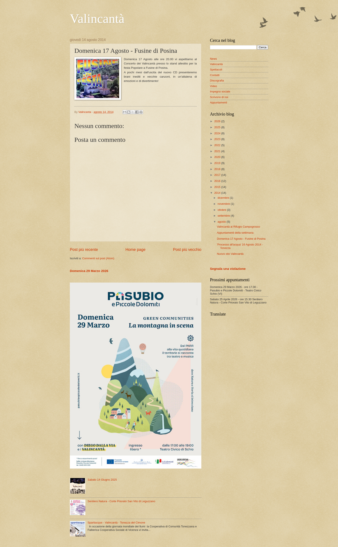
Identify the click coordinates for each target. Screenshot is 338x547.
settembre (224, 215)
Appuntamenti (218, 102)
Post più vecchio (187, 249)
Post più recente (84, 249)
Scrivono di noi (219, 97)
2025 (217, 127)
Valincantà (97, 18)
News (213, 58)
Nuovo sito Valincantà (230, 253)
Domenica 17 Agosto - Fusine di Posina (241, 238)
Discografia (217, 80)
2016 (217, 181)
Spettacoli (216, 69)
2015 (217, 187)
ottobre (222, 209)
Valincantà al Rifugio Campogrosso (238, 226)
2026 (217, 121)
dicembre (224, 197)
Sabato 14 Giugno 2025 (102, 479)
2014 (217, 192)
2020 (217, 157)
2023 (217, 139)
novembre (224, 203)
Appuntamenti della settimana (235, 232)
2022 (217, 145)
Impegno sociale (220, 91)
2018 (217, 169)
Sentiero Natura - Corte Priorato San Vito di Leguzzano (121, 501)
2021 (217, 151)
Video (213, 86)
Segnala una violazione (228, 268)
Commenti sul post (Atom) (98, 258)
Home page (135, 249)
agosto (222, 221)
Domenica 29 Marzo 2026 (89, 271)
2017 (217, 175)
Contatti (214, 75)
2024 (217, 133)
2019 (217, 163)
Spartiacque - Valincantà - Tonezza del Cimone (116, 522)
